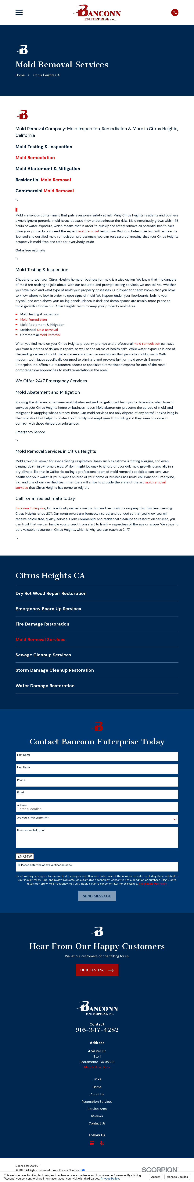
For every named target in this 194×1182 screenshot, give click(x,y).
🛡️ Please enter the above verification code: (44, 865)
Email (20, 792)
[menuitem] (97, 593)
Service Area (97, 1109)
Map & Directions (97, 1067)
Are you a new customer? (33, 817)
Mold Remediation (35, 157)
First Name (24, 754)
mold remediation (147, 344)
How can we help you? (31, 830)
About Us (97, 1094)
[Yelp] (102, 1143)
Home (97, 1087)
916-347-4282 (97, 1029)
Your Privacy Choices (69, 1170)
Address (22, 805)
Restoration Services (97, 1102)
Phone (21, 780)
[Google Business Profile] (92, 1143)
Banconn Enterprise (30, 508)
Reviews (97, 1116)
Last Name (24, 767)
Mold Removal (56, 180)
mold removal (88, 231)
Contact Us (97, 1123)
